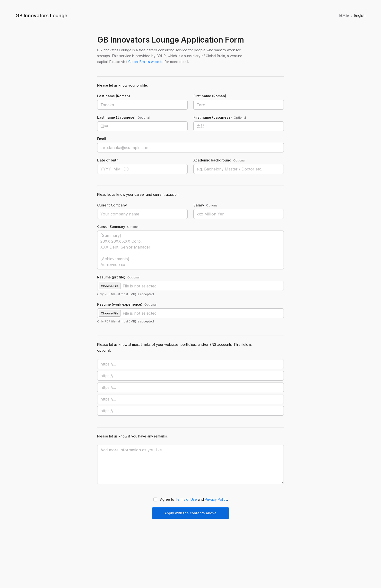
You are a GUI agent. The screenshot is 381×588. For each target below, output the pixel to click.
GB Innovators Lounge (41, 15)
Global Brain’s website (146, 62)
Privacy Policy (216, 499)
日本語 (344, 15)
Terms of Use (186, 499)
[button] (190, 286)
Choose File (110, 286)
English (359, 15)
